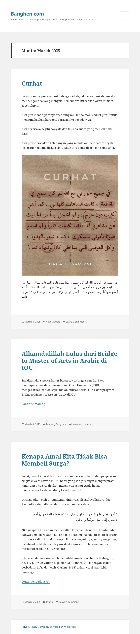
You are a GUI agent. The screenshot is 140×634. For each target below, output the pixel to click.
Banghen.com (27, 13)
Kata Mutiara (53, 321)
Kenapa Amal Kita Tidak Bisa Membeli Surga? (64, 459)
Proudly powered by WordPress (58, 626)
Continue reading (36, 404)
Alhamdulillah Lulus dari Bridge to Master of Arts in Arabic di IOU (69, 360)
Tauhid (50, 601)
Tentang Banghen (56, 424)
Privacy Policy (29, 626)
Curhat (32, 83)
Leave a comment (75, 321)
